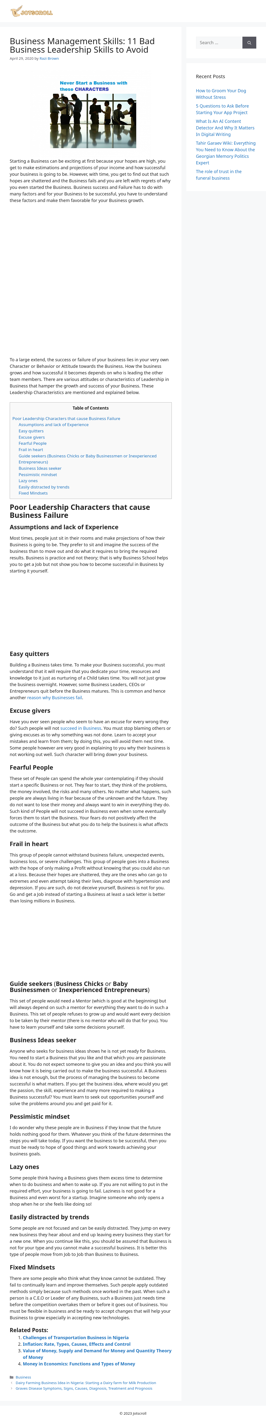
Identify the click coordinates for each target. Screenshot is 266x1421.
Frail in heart (31, 449)
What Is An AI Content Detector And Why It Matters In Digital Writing (225, 127)
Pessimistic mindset (38, 474)
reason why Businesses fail (54, 697)
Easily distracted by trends (44, 487)
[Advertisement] (91, 320)
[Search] (249, 43)
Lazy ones (28, 480)
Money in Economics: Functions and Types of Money (79, 1364)
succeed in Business (80, 728)
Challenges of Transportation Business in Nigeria (76, 1337)
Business (23, 1377)
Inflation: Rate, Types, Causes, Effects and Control (76, 1344)
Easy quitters (31, 431)
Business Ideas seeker (40, 468)
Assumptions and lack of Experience (54, 424)
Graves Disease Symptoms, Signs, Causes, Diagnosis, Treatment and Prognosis (84, 1388)
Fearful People (33, 443)
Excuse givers (32, 437)
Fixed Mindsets (33, 493)
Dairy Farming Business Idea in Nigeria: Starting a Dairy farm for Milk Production (86, 1382)
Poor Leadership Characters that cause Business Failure (66, 418)
